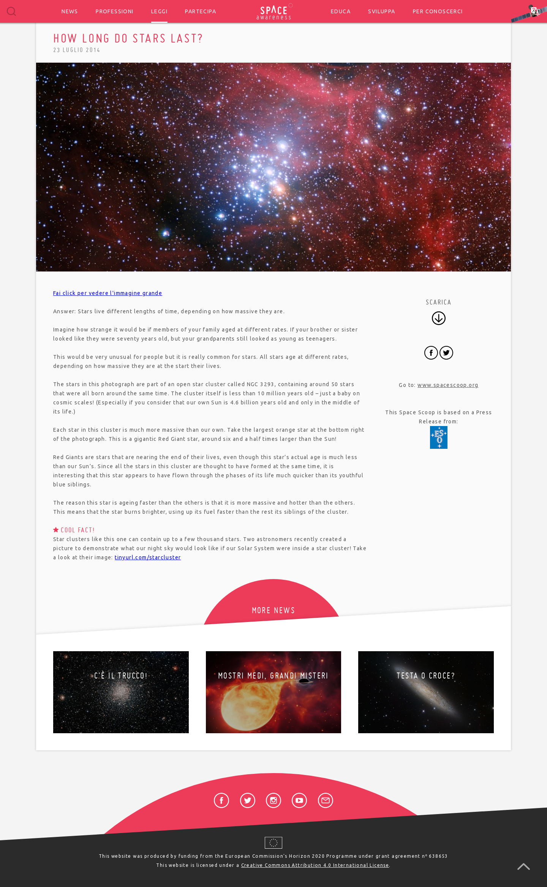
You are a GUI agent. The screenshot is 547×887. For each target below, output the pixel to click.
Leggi (159, 11)
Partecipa (200, 11)
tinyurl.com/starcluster (148, 557)
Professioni (114, 11)
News (70, 11)
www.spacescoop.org (447, 385)
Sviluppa (381, 11)
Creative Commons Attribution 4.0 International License (315, 865)
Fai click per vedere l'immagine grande (107, 293)
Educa (341, 11)
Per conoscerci (438, 11)
